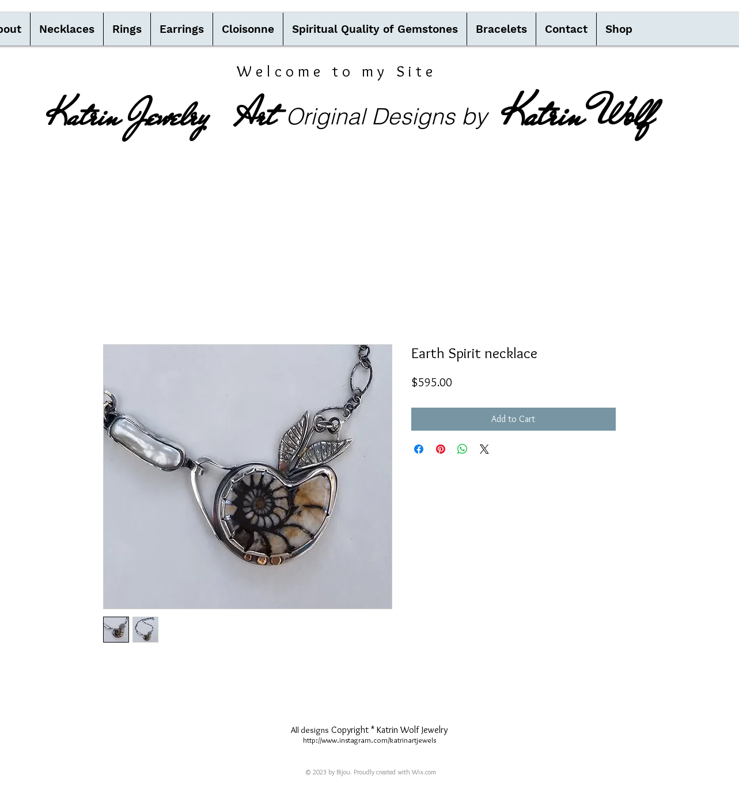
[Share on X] (484, 449)
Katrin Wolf (577, 115)
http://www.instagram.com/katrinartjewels (369, 739)
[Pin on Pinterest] (441, 449)
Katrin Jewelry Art (160, 115)
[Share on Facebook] (419, 449)
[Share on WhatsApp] (462, 449)
